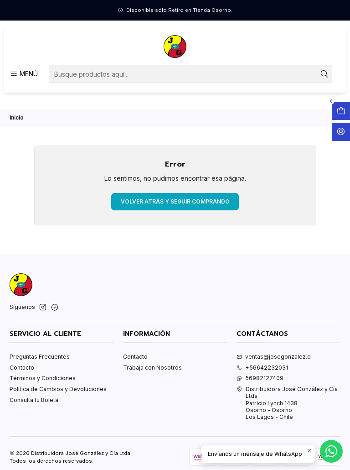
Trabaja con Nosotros (152, 367)
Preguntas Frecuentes (40, 356)
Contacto (22, 367)
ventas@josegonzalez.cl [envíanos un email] (274, 356)
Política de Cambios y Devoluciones (58, 389)
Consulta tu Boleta (34, 400)
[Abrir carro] (341, 111)
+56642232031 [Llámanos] (262, 367)
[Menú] (23, 74)
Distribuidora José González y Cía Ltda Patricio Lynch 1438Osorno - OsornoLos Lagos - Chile (287, 403)
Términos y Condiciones (43, 378)
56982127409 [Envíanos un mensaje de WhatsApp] (260, 378)
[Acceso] (341, 132)
